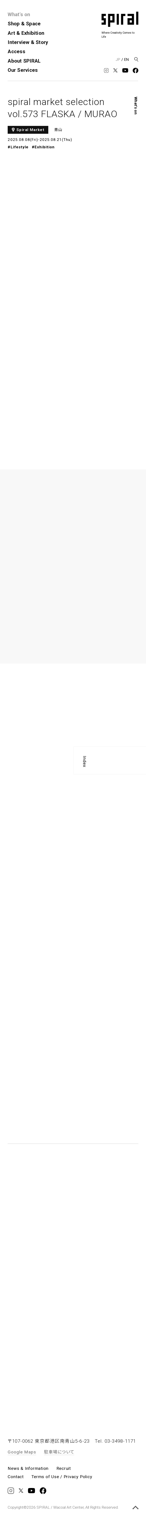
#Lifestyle (18, 147)
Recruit (63, 1468)
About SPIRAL (24, 61)
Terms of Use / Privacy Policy (61, 1477)
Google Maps (22, 1452)
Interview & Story (28, 42)
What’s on (19, 14)
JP (118, 59)
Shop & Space (24, 23)
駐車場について (59, 1452)
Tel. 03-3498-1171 (115, 1441)
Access (16, 51)
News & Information (28, 1468)
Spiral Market (30, 129)
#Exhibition (43, 147)
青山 (58, 129)
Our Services (23, 70)
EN (126, 59)
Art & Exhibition (26, 33)
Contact (15, 1477)
